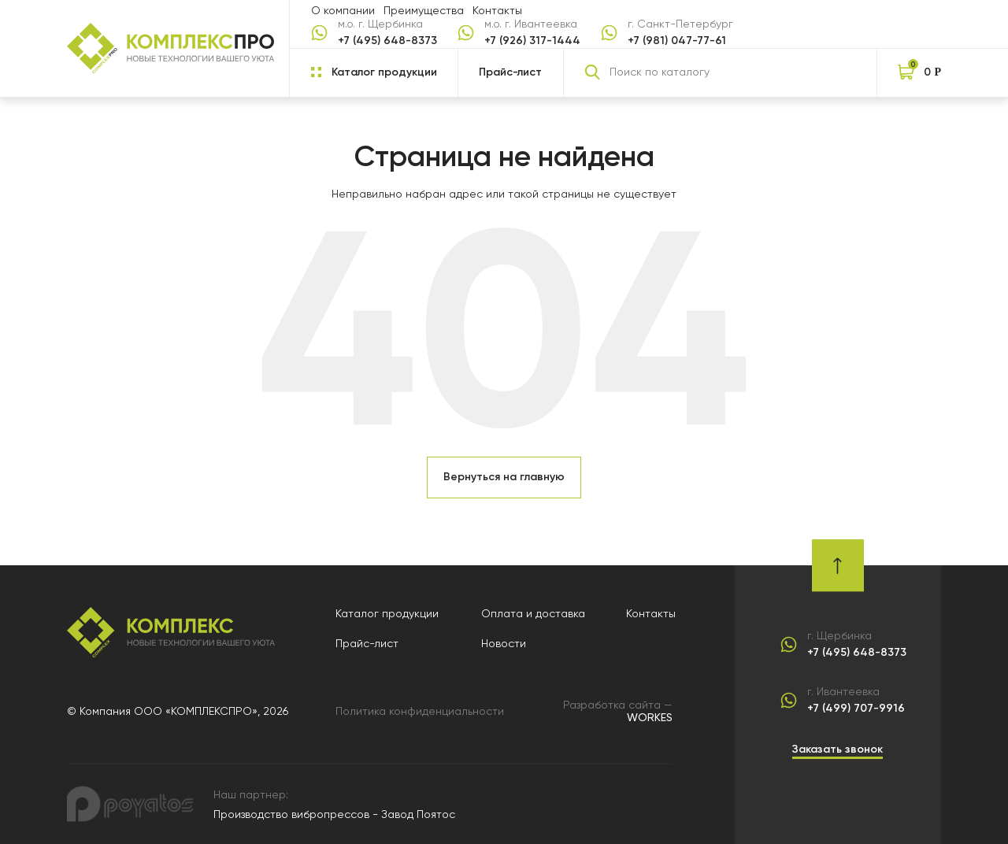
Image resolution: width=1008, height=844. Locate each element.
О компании (343, 10)
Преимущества (424, 10)
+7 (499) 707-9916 (856, 708)
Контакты (497, 10)
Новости (503, 643)
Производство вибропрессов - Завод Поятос (334, 814)
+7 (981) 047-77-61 (677, 41)
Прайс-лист (510, 72)
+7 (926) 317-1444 (532, 41)
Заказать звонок (837, 749)
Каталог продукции (387, 613)
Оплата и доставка (533, 613)
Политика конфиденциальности (419, 711)
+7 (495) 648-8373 (387, 41)
